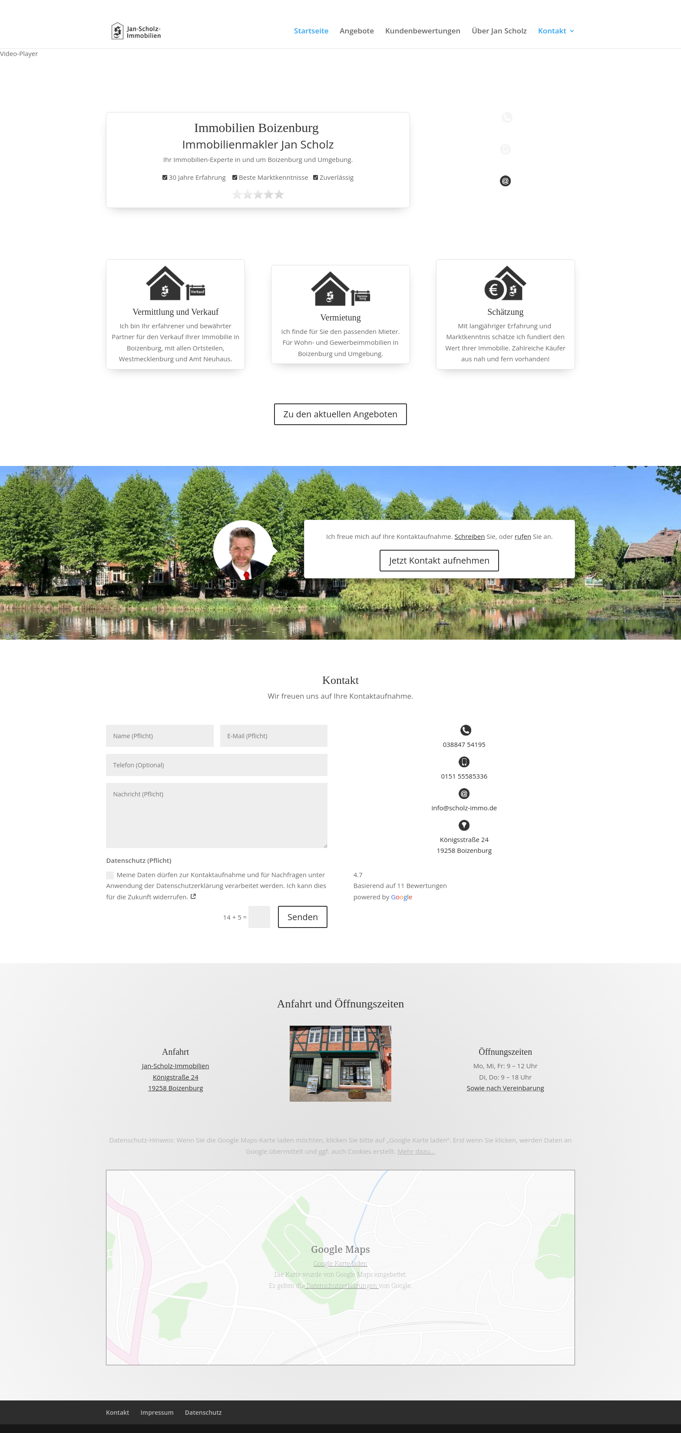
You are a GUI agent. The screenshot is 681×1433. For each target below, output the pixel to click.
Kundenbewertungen (422, 32)
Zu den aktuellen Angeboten (341, 414)
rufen (523, 536)
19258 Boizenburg (464, 850)
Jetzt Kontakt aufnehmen (439, 560)
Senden (303, 917)
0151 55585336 (130, 6)
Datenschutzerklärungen (342, 1285)
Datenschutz (203, 1412)
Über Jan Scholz (499, 32)
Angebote (357, 32)
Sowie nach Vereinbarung (505, 1087)
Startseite (311, 32)
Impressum (157, 1412)
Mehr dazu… (416, 1151)
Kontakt (552, 32)
